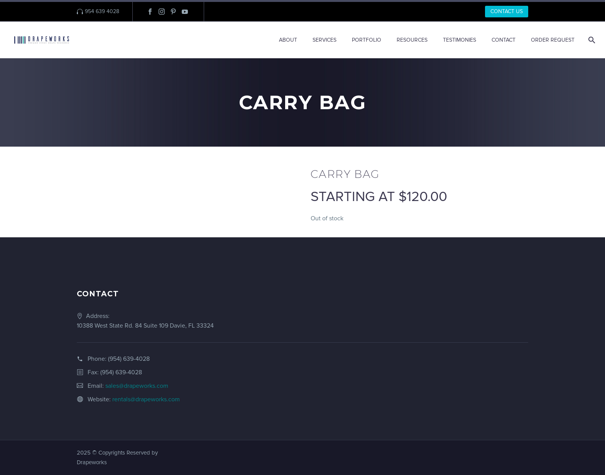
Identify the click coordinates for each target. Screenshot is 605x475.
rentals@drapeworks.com (146, 399)
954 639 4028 (102, 11)
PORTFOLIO (366, 40)
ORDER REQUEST (553, 40)
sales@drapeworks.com (136, 386)
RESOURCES (412, 40)
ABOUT (288, 40)
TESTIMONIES (459, 40)
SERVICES (324, 40)
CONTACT (503, 40)
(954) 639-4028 (129, 359)
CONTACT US (506, 11)
